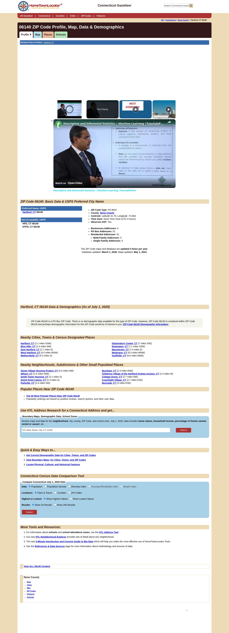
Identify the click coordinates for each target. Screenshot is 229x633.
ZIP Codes (86, 16)
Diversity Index (77, 486)
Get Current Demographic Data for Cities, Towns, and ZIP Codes (61, 455)
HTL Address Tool (108, 532)
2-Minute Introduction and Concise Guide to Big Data (64, 541)
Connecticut (44, 16)
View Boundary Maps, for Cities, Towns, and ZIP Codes (56, 460)
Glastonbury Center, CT (124, 343)
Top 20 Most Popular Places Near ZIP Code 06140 (53, 396)
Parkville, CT (27, 383)
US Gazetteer (26, 16)
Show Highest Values (56, 499)
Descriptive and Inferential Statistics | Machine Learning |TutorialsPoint (114, 123)
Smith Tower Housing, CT (34, 377)
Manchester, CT (120, 349)
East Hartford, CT (30, 349)
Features (101, 16)
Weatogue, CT (119, 352)
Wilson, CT (26, 374)
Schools (61, 34)
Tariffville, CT (119, 355)
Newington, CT (120, 346)
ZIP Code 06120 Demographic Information (145, 324)
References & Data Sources (50, 546)
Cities (73, 16)
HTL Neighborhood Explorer (50, 537)
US (162, 20)
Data (29, 582)
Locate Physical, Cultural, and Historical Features (53, 464)
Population (36, 486)
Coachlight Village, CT (114, 380)
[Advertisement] (88, 68)
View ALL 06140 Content (37, 566)
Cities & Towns (44, 493)
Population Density (55, 486)
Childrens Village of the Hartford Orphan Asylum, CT (130, 374)
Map (37, 34)
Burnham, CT (109, 370)
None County (183, 20)
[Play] (135, 109)
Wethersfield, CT (30, 355)
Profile (25, 34)
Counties (60, 16)
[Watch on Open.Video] (68, 183)
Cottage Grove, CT (112, 377)
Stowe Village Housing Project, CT (39, 370)
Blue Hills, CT (28, 346)
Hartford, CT (49, 42)
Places (48, 34)
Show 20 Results (42, 505)
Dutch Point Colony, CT (33, 380)
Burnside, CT (109, 383)
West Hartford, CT (30, 352)
